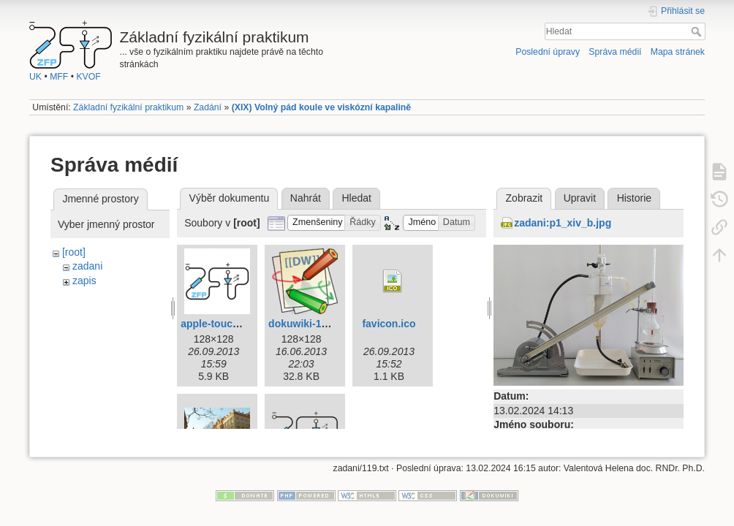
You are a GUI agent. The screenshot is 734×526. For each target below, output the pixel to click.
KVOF (88, 77)
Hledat (698, 31)
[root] (74, 252)
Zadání (208, 107)
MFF (59, 77)
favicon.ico (388, 323)
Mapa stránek (678, 52)
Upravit (580, 198)
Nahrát (305, 198)
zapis (84, 280)
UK (35, 77)
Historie (634, 198)
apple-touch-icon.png (232, 323)
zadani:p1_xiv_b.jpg (562, 223)
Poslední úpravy (547, 52)
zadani (87, 266)
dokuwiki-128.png (311, 323)
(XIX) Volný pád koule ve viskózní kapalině (322, 107)
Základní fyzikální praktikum (128, 107)
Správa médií (615, 52)
